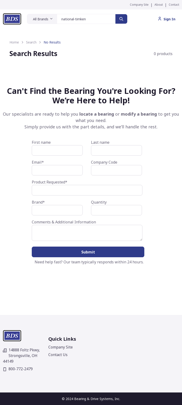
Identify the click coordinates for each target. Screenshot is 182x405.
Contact (174, 5)
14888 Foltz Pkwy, (21, 355)
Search (31, 42)
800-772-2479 (18, 368)
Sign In (166, 19)
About (159, 5)
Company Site (139, 5)
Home (14, 42)
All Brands (40, 19)
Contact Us (58, 354)
